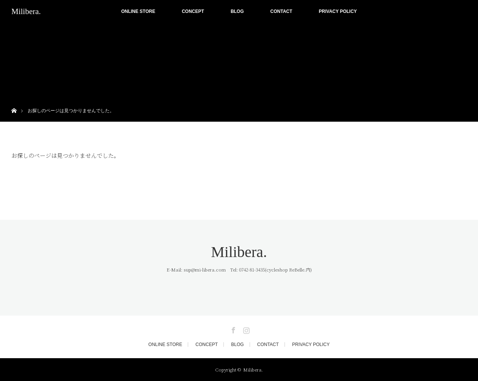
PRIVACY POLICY (338, 11)
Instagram (245, 329)
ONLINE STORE (138, 11)
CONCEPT (193, 11)
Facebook (232, 329)
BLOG (237, 11)
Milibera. (26, 11)
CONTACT (281, 11)
